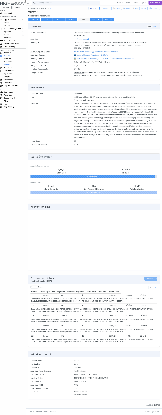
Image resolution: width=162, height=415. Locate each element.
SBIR (47, 19)
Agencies (9, 74)
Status (60, 19)
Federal (7, 7)
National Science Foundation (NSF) (92, 55)
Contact (39, 412)
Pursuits (8, 34)
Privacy (54, 412)
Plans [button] (128, 2)
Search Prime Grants (39, 8)
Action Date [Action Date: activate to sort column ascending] (145, 292)
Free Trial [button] (155, 2)
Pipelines (8, 31)
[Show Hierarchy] (107, 55)
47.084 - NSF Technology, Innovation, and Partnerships (96, 51)
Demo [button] (135, 2)
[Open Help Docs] (51, 8)
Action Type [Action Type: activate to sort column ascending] (49, 292)
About (32, 412)
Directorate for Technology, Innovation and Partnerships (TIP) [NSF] (105, 58)
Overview (35, 19)
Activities (8, 37)
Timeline (72, 19)
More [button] (119, 2)
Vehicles (8, 59)
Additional (109, 19)
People (8, 77)
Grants (8, 25)
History (97, 19)
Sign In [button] (143, 2)
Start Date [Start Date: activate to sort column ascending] (113, 292)
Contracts (9, 22)
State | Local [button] (19, 7)
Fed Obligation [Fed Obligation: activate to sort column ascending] (68, 292)
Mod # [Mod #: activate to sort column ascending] (35, 292)
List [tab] (149, 27)
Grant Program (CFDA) (41, 51)
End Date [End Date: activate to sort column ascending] (129, 292)
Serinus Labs (83, 39)
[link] (155, 287)
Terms (47, 412)
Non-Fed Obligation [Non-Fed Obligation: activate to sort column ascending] (91, 292)
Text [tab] (154, 27)
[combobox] (67, 3)
